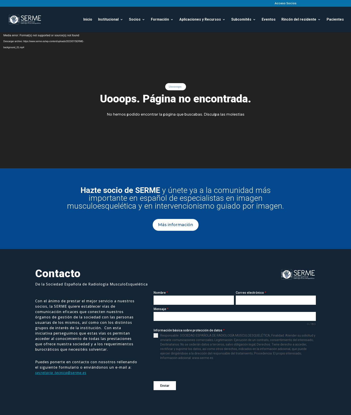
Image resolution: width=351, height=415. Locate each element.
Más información (175, 224)
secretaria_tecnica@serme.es (60, 372)
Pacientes (335, 20)
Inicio (87, 20)
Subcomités (241, 20)
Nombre (161, 292)
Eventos (269, 20)
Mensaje (161, 309)
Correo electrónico (251, 292)
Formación (160, 20)
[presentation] (188, 370)
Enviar (164, 385)
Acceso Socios (285, 3)
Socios (135, 20)
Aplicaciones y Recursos (200, 20)
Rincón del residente (298, 20)
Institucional (108, 20)
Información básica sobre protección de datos (189, 330)
